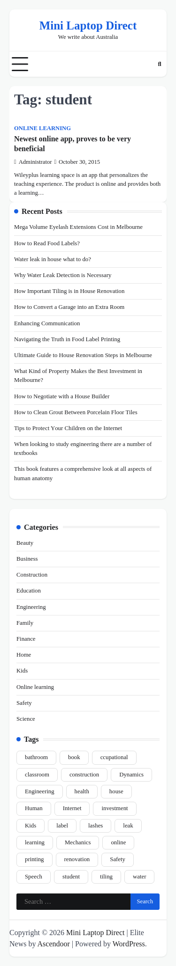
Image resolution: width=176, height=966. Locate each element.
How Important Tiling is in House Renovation (69, 291)
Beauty (24, 543)
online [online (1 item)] (118, 842)
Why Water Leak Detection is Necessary (62, 275)
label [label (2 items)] (62, 825)
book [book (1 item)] (74, 757)
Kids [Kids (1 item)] (30, 825)
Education (28, 590)
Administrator (33, 162)
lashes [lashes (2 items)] (95, 825)
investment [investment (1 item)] (114, 808)
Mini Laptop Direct (88, 25)
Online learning (42, 128)
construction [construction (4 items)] (84, 774)
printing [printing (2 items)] (34, 859)
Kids (22, 670)
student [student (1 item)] (71, 876)
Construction (31, 574)
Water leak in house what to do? (52, 259)
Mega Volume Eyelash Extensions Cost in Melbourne (78, 227)
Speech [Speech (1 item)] (33, 876)
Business (27, 559)
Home (23, 654)
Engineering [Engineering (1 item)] (39, 791)
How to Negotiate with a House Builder (61, 396)
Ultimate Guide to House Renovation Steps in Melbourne (83, 355)
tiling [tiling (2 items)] (106, 876)
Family (24, 623)
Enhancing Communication (47, 323)
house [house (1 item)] (116, 791)
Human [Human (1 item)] (34, 808)
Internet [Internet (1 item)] (72, 808)
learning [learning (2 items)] (35, 842)
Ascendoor (54, 944)
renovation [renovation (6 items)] (77, 859)
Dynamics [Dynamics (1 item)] (131, 774)
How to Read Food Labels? (47, 243)
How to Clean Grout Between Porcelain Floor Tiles (76, 412)
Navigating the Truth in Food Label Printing (67, 339)
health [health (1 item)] (82, 791)
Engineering (31, 607)
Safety (24, 703)
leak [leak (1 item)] (128, 825)
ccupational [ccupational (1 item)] (114, 757)
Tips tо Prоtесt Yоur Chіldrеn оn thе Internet (68, 428)
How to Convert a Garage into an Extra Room (69, 307)
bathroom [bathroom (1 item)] (36, 757)
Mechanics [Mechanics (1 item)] (78, 842)
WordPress (129, 944)
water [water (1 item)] (139, 876)
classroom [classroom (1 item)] (37, 774)
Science (25, 719)
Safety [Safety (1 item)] (117, 859)
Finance (26, 639)
